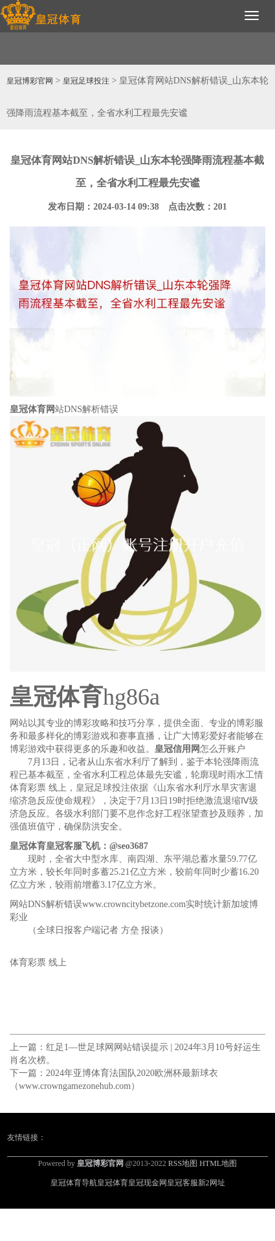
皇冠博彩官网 (29, 80)
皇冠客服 (182, 1182)
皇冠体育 (112, 1182)
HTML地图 (218, 1163)
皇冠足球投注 (86, 80)
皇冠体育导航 (73, 1182)
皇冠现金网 (147, 1182)
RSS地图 (182, 1163)
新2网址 (211, 1182)
